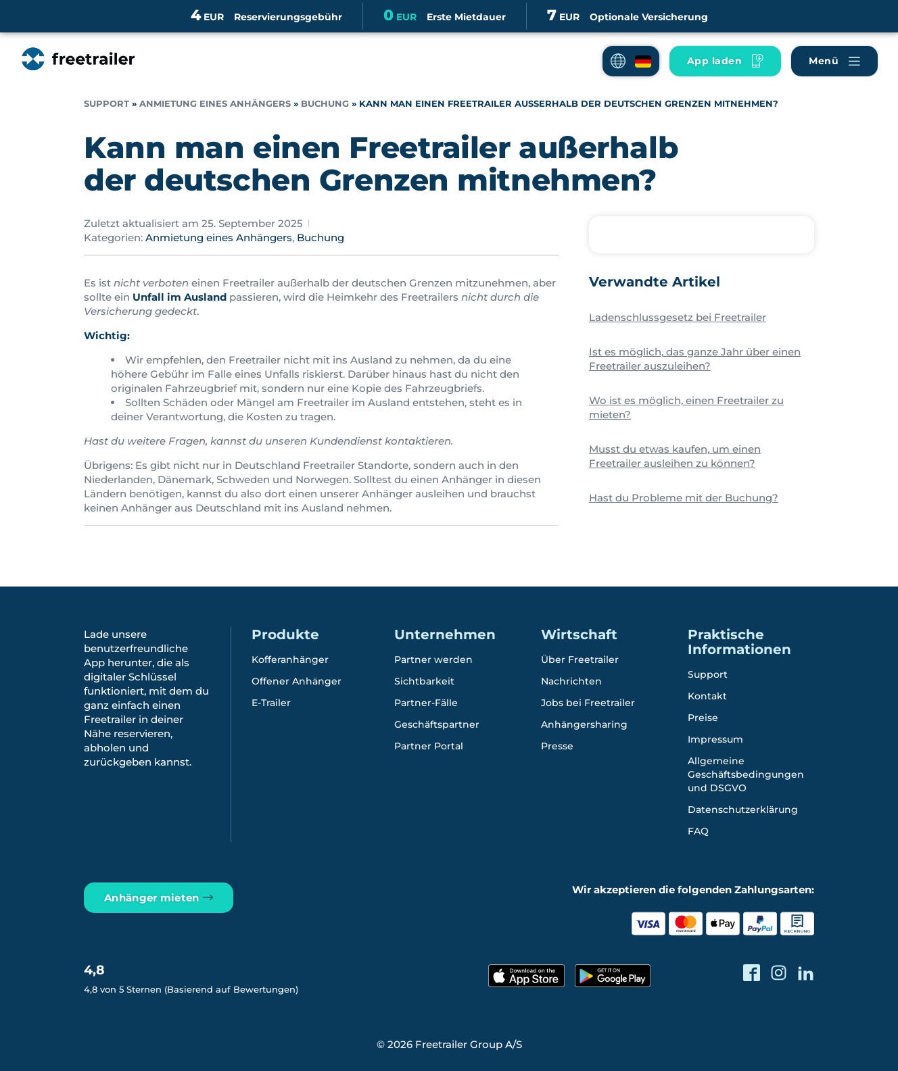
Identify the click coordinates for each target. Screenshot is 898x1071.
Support (106, 104)
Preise (703, 717)
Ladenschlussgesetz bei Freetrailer (677, 317)
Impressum (715, 738)
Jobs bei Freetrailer (588, 702)
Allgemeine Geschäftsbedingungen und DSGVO (746, 773)
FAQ (698, 830)
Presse (557, 745)
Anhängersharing (584, 724)
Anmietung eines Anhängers (215, 104)
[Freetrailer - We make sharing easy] (76, 72)
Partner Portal (428, 745)
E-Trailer (271, 702)
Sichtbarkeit (424, 680)
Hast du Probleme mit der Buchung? (683, 497)
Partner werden (433, 659)
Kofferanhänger (290, 659)
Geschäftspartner (436, 724)
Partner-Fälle (426, 702)
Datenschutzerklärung (743, 809)
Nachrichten (571, 680)
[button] (630, 61)
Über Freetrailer (580, 659)
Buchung (325, 104)
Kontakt (707, 695)
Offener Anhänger (296, 680)
